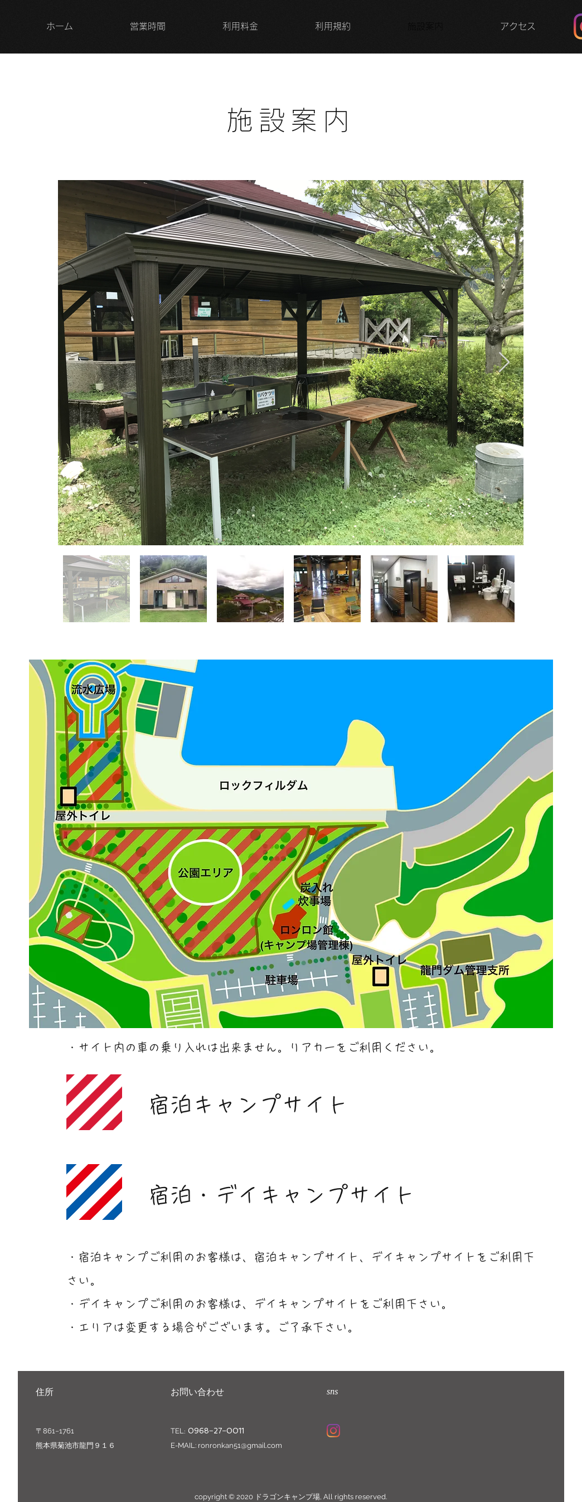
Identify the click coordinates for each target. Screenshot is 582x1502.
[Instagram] (333, 1430)
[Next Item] (504, 363)
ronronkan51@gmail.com (240, 1445)
